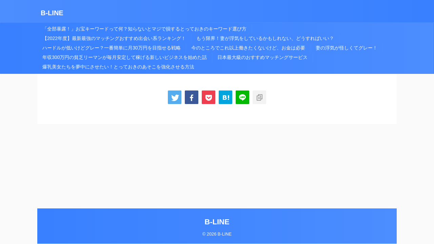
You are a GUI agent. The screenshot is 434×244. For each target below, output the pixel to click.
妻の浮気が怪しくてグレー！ (346, 47)
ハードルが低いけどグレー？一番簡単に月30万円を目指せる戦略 (111, 47)
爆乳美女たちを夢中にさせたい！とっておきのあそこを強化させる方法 (118, 66)
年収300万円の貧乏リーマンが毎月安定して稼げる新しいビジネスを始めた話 (124, 57)
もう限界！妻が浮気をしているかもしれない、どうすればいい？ (265, 38)
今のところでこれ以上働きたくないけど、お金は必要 (248, 47)
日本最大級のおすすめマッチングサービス (262, 57)
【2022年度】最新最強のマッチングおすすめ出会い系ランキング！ (114, 38)
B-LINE (52, 13)
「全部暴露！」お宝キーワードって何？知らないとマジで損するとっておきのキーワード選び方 (144, 29)
